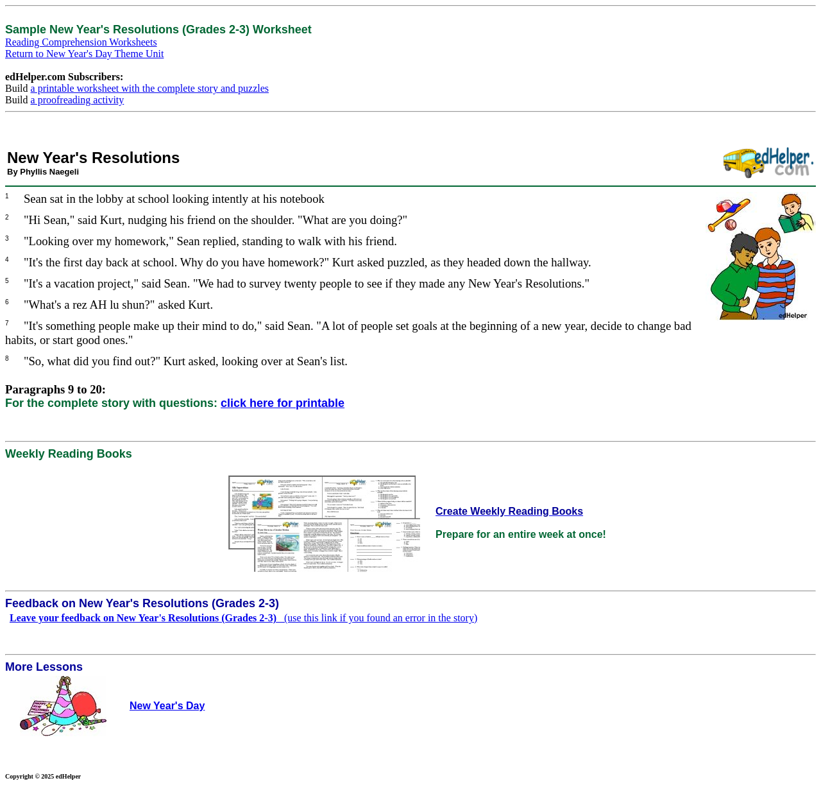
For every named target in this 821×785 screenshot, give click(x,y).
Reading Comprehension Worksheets (81, 42)
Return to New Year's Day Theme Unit (84, 53)
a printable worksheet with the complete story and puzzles (150, 88)
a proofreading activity (77, 99)
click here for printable (282, 403)
